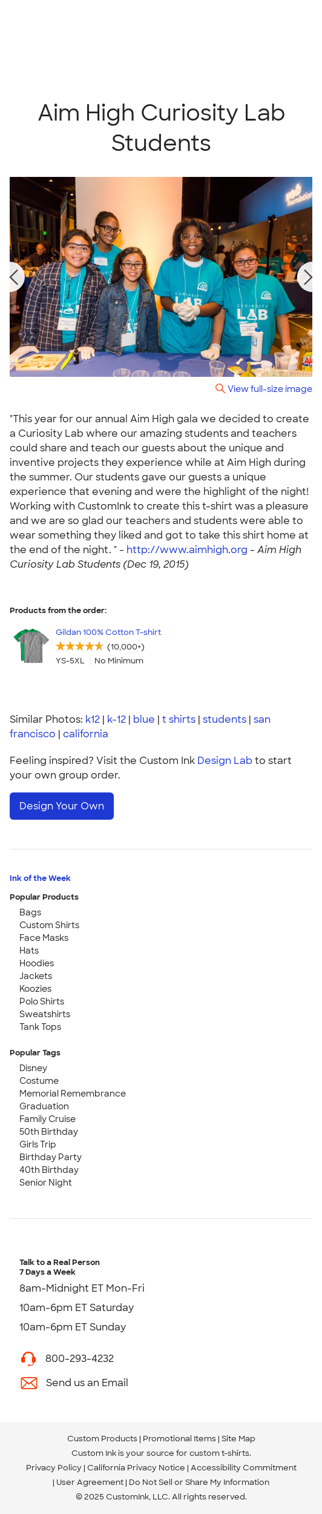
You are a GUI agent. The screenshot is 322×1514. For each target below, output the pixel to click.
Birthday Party (50, 1157)
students (224, 719)
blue (144, 719)
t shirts (179, 719)
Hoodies (36, 963)
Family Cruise (47, 1119)
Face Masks (43, 937)
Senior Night (45, 1182)
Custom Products (102, 1438)
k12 (92, 719)
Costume (39, 1080)
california (85, 734)
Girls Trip (37, 1144)
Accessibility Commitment (244, 1468)
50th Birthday (48, 1131)
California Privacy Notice (136, 1468)
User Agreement (89, 1482)
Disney (33, 1068)
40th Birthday (49, 1169)
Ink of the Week (40, 878)
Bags (30, 912)
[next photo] (308, 277)
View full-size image (270, 388)
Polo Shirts (41, 1001)
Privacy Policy (54, 1468)
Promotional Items (179, 1438)
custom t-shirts (219, 1453)
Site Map (238, 1438)
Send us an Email (87, 1382)
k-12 (116, 719)
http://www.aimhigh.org (187, 549)
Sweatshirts (44, 1014)
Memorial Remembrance (72, 1093)
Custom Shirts (49, 925)
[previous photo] (13, 277)
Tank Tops (40, 1026)
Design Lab (224, 760)
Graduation (44, 1106)
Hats (29, 950)
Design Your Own (61, 806)
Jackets (35, 976)
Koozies (35, 988)
